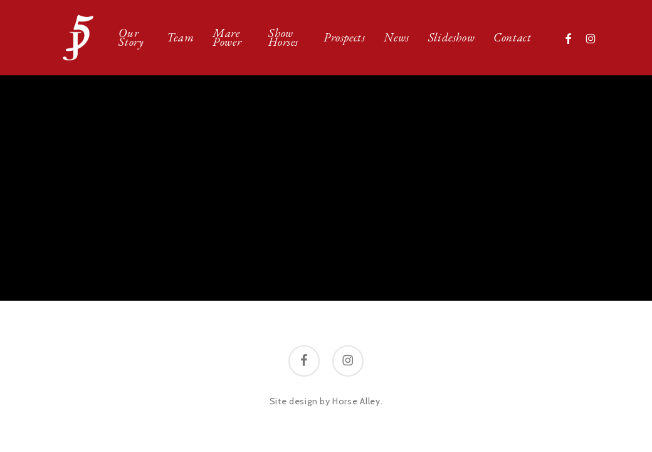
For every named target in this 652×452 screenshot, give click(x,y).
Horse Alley (356, 401)
